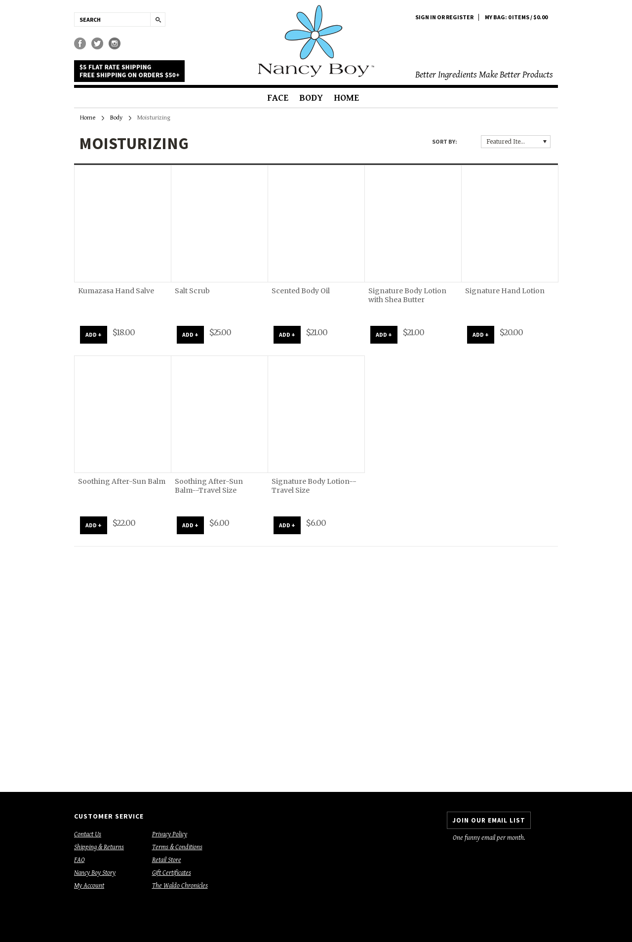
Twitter (97, 44)
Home (346, 97)
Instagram (115, 44)
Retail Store (166, 860)
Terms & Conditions (177, 847)
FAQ (79, 860)
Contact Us (87, 834)
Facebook (80, 44)
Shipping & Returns (99, 847)
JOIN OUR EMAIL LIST (488, 820)
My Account (89, 886)
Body (311, 97)
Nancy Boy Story (95, 873)
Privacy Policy (169, 834)
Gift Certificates (171, 873)
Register (460, 17)
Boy (316, 41)
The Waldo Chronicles (180, 886)
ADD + (93, 334)
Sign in (425, 17)
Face (277, 97)
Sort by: (444, 141)
